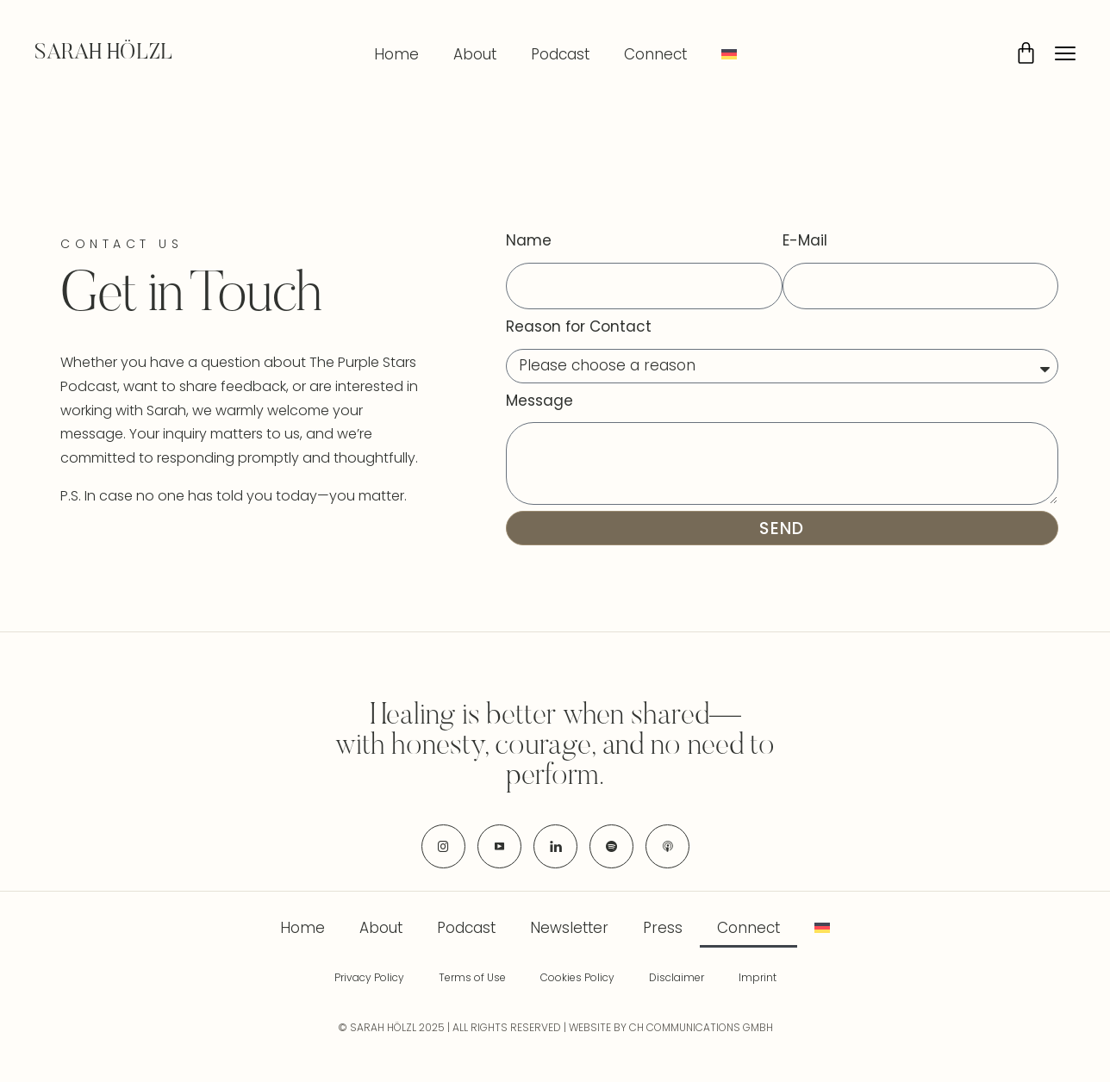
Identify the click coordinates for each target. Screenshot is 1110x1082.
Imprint (757, 977)
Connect (655, 54)
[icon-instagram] (443, 846)
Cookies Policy (577, 977)
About (474, 54)
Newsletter (569, 927)
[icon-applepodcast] (667, 846)
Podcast (560, 54)
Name (529, 240)
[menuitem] (729, 54)
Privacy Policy (369, 977)
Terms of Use (472, 977)
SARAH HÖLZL (103, 53)
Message (539, 400)
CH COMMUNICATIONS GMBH (701, 1027)
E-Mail (805, 240)
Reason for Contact (579, 326)
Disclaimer (676, 977)
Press (663, 927)
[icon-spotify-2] (611, 846)
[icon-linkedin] (555, 846)
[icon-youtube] (499, 846)
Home (396, 54)
